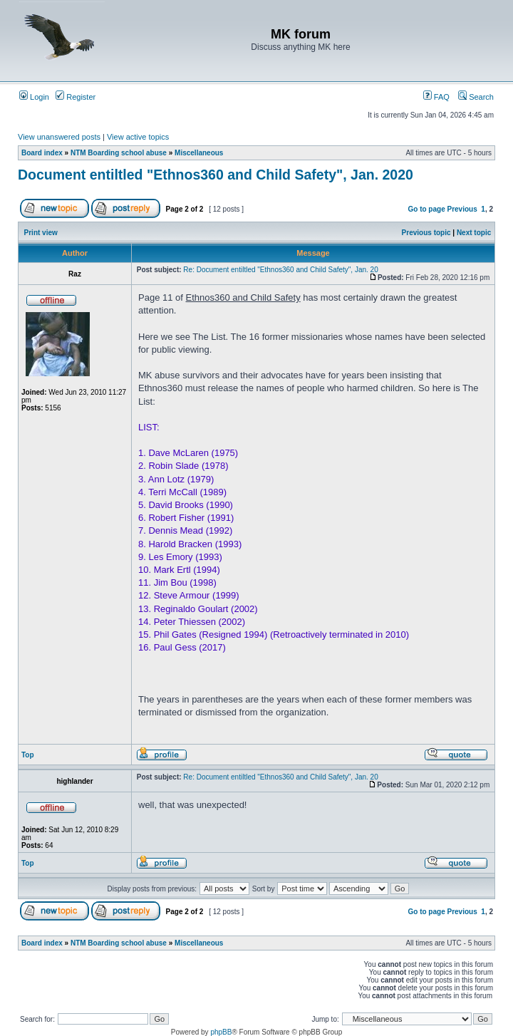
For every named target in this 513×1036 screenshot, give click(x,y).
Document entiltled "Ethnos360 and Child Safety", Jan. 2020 (215, 174)
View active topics (138, 137)
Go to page (426, 209)
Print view (41, 233)
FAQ (436, 97)
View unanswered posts (59, 137)
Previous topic (426, 233)
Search (476, 97)
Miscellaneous (199, 153)
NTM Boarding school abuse (119, 153)
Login (34, 97)
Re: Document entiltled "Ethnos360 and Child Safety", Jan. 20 (280, 270)
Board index (42, 153)
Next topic (474, 233)
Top (27, 755)
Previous (462, 209)
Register (75, 97)
